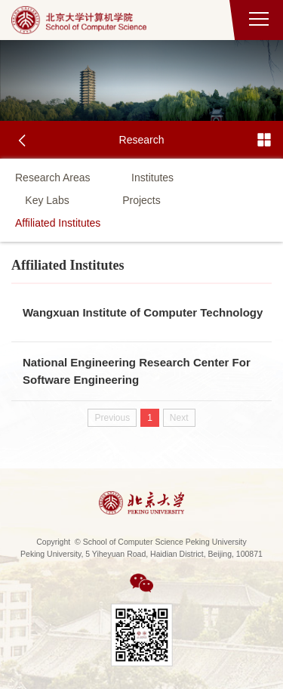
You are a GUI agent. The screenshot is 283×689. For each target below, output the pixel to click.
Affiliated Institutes (57, 223)
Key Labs (47, 200)
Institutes (152, 177)
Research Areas (53, 177)
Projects (141, 200)
